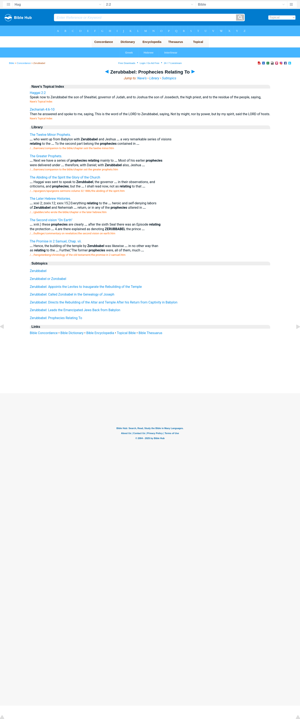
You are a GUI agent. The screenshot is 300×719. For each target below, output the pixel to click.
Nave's (142, 78)
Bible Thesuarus (150, 333)
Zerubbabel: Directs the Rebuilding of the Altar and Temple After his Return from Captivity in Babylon (104, 302)
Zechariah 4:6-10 (42, 109)
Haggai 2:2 (38, 93)
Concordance (24, 63)
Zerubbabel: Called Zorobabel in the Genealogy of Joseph (72, 294)
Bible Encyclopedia (100, 333)
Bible (11, 63)
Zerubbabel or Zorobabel (48, 279)
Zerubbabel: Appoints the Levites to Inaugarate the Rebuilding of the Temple (86, 287)
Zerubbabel (38, 271)
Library (154, 78)
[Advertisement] (150, 368)
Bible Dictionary (72, 333)
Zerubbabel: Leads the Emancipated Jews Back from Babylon (75, 310)
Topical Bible (126, 333)
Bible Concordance (44, 333)
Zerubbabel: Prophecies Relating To (56, 318)
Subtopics (169, 78)
